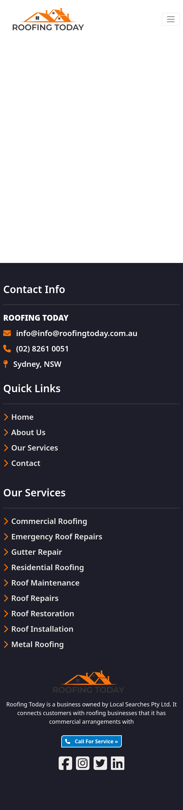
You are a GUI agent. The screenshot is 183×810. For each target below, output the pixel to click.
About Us (24, 432)
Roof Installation (38, 628)
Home (18, 416)
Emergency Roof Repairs (52, 536)
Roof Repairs (31, 598)
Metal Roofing (33, 644)
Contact (21, 463)
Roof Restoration (38, 613)
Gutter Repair (32, 551)
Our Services (30, 447)
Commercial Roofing (45, 521)
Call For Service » (91, 741)
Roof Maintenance (41, 582)
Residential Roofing (43, 567)
